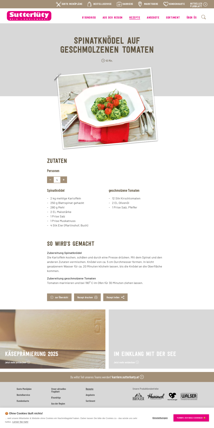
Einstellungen (160, 418)
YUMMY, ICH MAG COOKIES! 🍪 (191, 418)
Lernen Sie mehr (20, 422)
